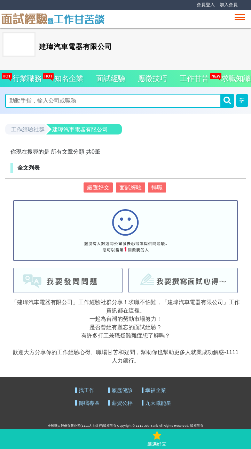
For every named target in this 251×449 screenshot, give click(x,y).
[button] (242, 100)
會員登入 (206, 4)
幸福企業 (155, 390)
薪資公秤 (122, 403)
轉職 (157, 187)
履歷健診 (122, 390)
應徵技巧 (152, 78)
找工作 (86, 390)
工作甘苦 (194, 78)
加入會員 (229, 4)
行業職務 (25, 76)
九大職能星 (158, 403)
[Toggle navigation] (240, 17)
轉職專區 (89, 403)
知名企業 (67, 76)
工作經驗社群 (28, 129)
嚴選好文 (98, 187)
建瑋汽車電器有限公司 (80, 129)
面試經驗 (110, 78)
